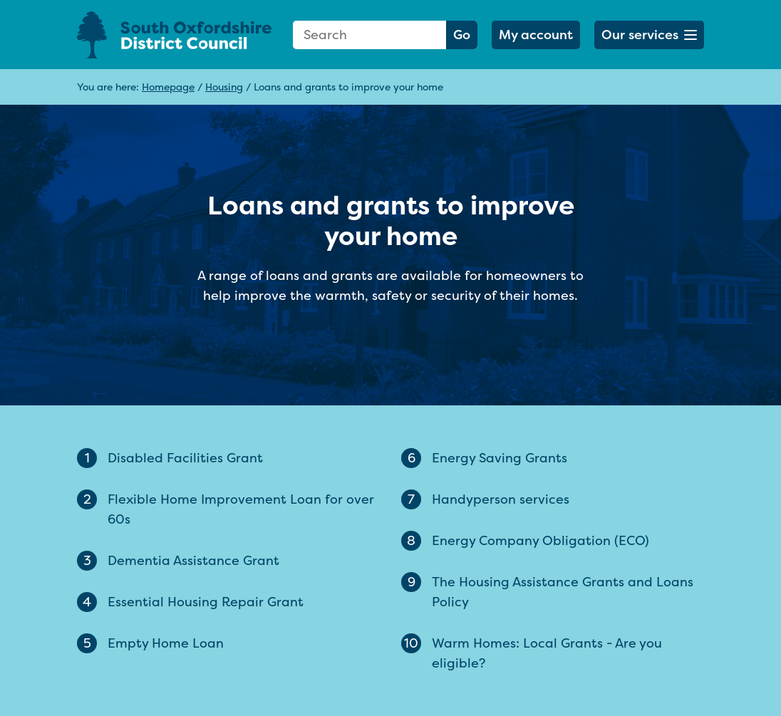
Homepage (168, 86)
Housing (224, 86)
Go (461, 34)
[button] (649, 35)
